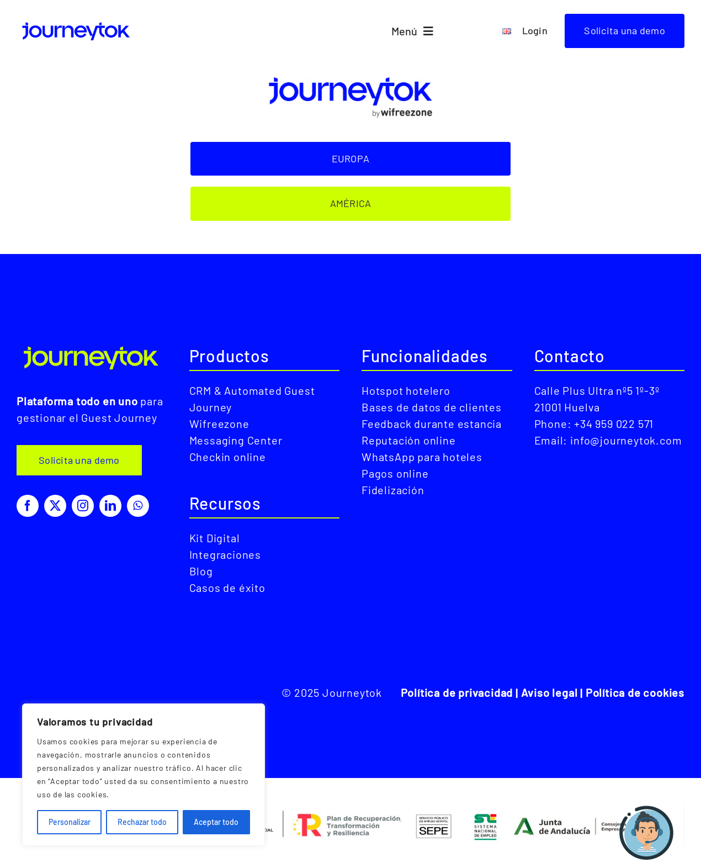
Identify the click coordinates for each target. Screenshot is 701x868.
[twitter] (55, 506)
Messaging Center (236, 440)
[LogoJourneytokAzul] (77, 22)
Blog (201, 571)
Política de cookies (635, 692)
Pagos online (395, 473)
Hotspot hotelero (406, 390)
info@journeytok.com (626, 440)
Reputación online (409, 440)
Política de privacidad (457, 692)
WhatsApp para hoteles (422, 456)
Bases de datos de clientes (432, 407)
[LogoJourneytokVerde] (92, 346)
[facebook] (28, 506)
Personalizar (70, 822)
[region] (143, 774)
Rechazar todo (142, 822)
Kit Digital (214, 537)
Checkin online (227, 456)
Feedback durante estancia (432, 423)
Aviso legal (549, 692)
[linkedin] (110, 506)
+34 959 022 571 (614, 423)
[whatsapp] (138, 506)
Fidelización (393, 489)
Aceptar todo (216, 822)
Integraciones (225, 554)
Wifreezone (219, 423)
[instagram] (83, 506)
